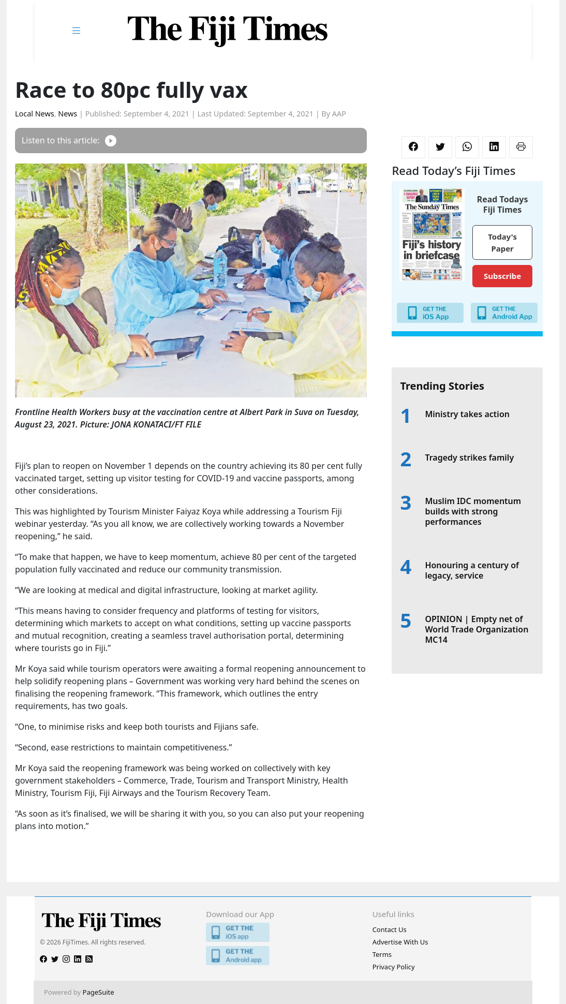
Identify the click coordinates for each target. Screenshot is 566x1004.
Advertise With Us (400, 942)
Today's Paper (502, 242)
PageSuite (98, 992)
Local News (34, 114)
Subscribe (502, 276)
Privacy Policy (394, 966)
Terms (382, 954)
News (67, 114)
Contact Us (390, 929)
